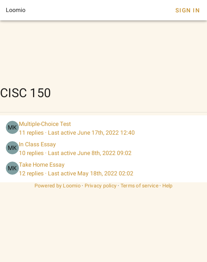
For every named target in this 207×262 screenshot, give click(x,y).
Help (167, 185)
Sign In (187, 10)
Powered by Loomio (57, 185)
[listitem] (103, 128)
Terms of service (139, 185)
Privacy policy (101, 185)
